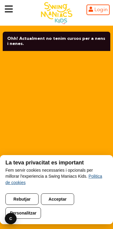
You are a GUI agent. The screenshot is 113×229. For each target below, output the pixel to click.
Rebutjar (22, 199)
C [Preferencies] (10, 218)
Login (98, 9)
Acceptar (58, 199)
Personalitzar (23, 213)
